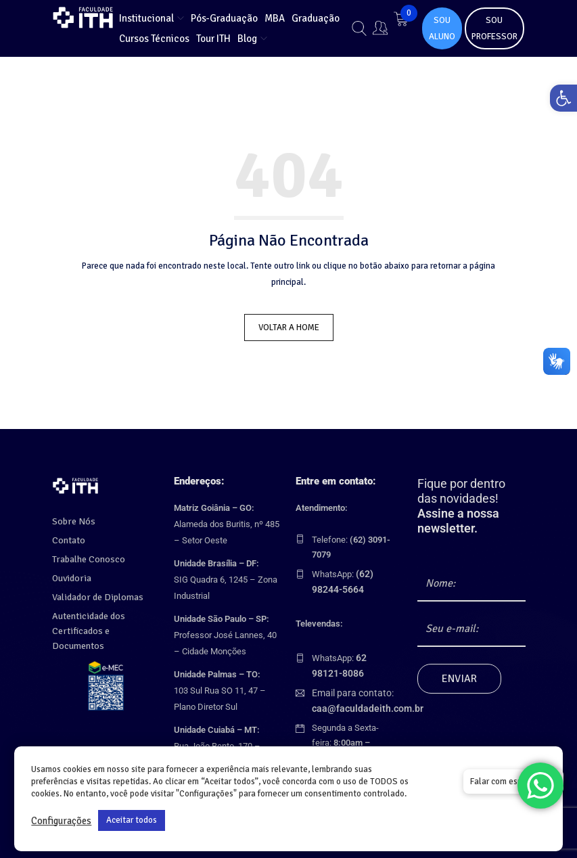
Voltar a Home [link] (288, 327)
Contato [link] (67, 540)
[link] (559, 102)
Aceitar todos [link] (131, 820)
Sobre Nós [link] (71, 521)
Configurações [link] (61, 821)
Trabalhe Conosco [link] (86, 559)
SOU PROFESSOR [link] (494, 28)
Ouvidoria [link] (70, 578)
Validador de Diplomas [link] (94, 597)
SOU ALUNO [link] (442, 28)
